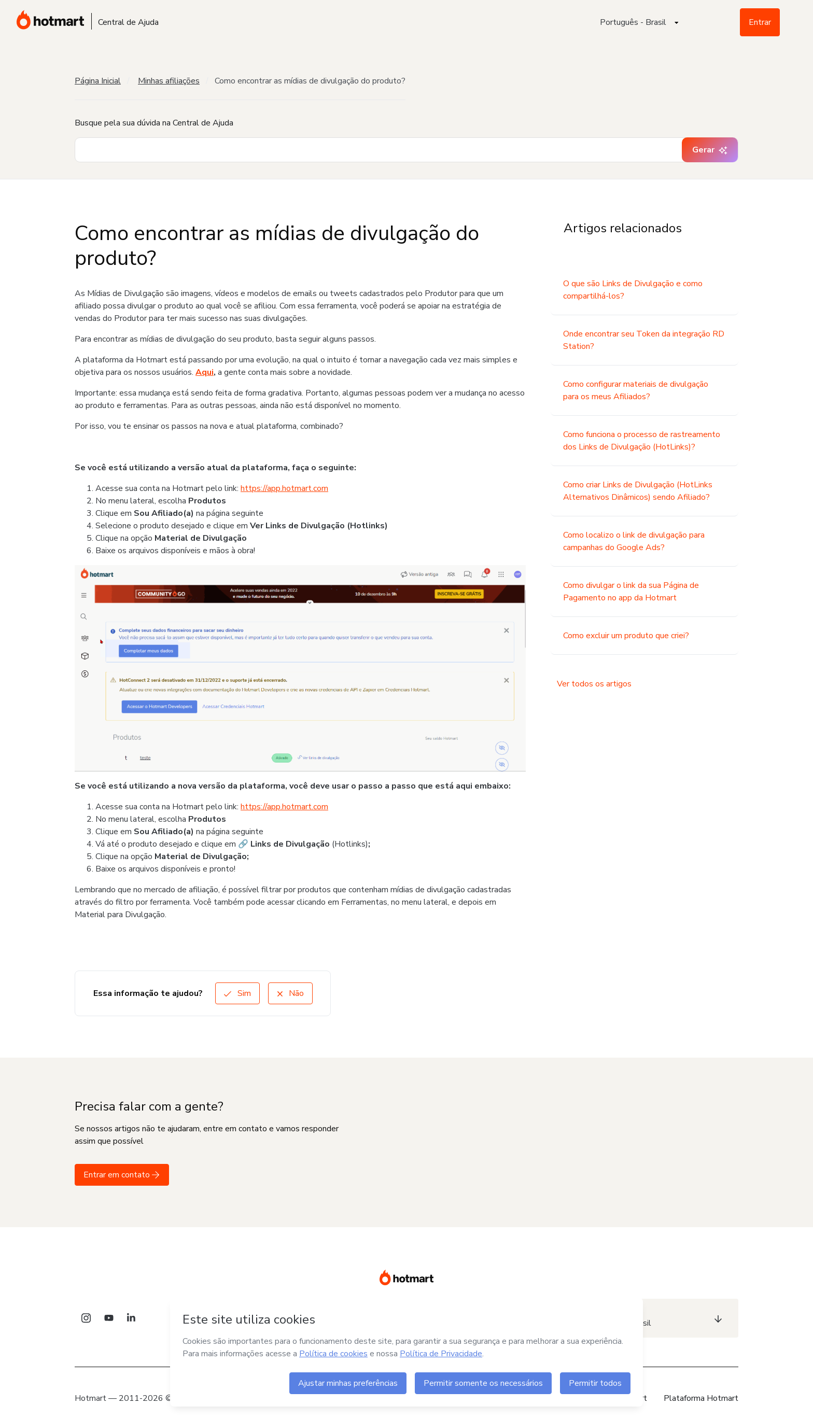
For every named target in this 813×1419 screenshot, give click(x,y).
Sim (237, 993)
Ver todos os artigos (594, 684)
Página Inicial (98, 81)
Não (290, 993)
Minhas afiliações (169, 81)
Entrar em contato (121, 1175)
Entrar (760, 22)
